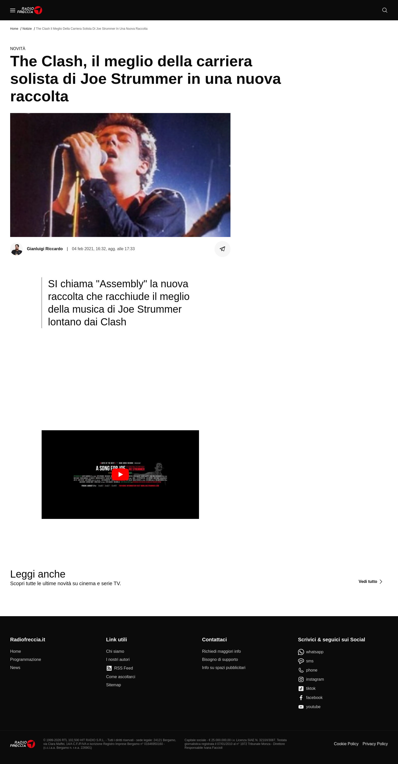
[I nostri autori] (117, 659)
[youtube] (309, 707)
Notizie (27, 28)
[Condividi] (223, 249)
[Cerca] (385, 10)
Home (14, 28)
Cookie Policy (346, 744)
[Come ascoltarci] (120, 676)
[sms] (305, 661)
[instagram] (311, 679)
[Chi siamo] (115, 651)
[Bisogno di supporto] (220, 659)
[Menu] (12, 10)
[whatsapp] (311, 652)
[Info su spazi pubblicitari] (223, 667)
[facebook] (310, 698)
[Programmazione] (25, 659)
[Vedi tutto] (371, 582)
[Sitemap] (113, 685)
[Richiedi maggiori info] (221, 651)
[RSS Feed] (119, 668)
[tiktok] (307, 689)
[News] (15, 667)
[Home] (29, 10)
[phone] (308, 670)
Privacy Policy (375, 744)
